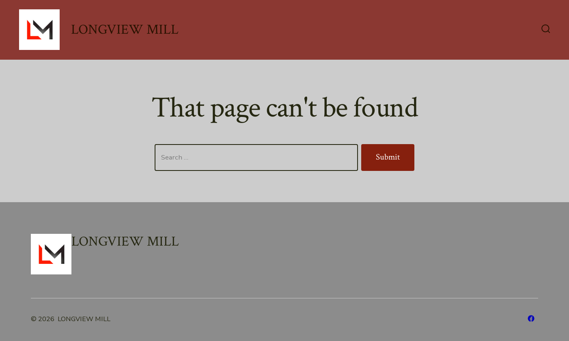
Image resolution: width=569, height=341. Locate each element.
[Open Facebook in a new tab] (531, 318)
